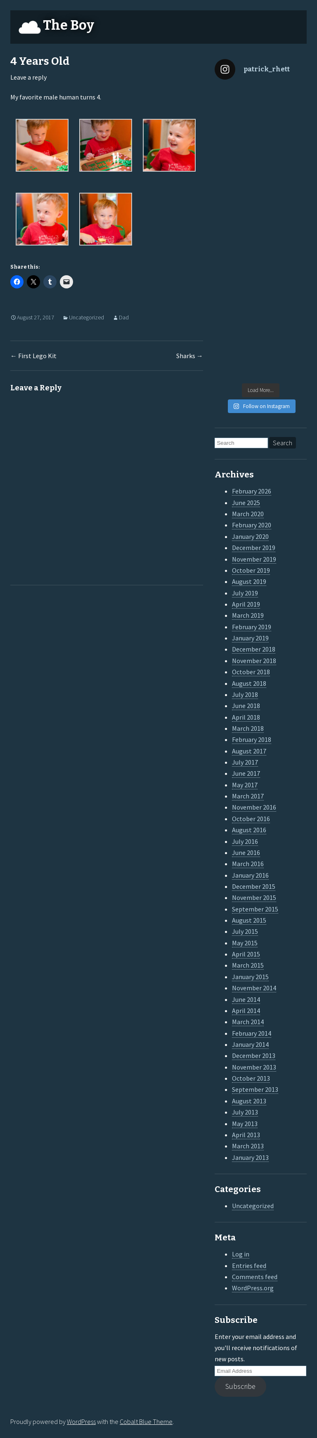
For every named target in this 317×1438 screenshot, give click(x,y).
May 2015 (245, 943)
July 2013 (245, 1112)
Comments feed (254, 1277)
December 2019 (253, 547)
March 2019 (248, 615)
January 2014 (250, 1044)
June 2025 (246, 502)
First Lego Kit (33, 356)
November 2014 (254, 988)
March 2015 (248, 965)
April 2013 (246, 1135)
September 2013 (255, 1089)
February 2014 (251, 1033)
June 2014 (246, 999)
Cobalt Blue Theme (146, 1421)
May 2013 (245, 1123)
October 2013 (251, 1078)
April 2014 (246, 1010)
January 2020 (250, 536)
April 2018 (246, 717)
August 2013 (249, 1101)
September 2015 (255, 909)
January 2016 (250, 875)
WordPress (81, 1421)
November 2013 (254, 1067)
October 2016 (251, 819)
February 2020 (251, 525)
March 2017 (248, 796)
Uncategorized (86, 317)
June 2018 (246, 705)
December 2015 (253, 886)
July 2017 (245, 762)
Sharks (189, 356)
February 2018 (251, 739)
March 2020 (248, 514)
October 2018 (251, 672)
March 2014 (248, 1022)
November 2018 (254, 660)
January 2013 (250, 1157)
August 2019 (249, 581)
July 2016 (245, 841)
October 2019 (251, 570)
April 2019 (246, 604)
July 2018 (245, 694)
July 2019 (245, 593)
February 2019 (251, 627)
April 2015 (246, 954)
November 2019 (254, 559)
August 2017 (249, 751)
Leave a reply (28, 77)
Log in (240, 1254)
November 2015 (254, 897)
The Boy (68, 25)
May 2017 (245, 785)
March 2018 (248, 728)
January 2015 (250, 977)
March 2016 (248, 863)
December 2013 (253, 1055)
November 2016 (254, 807)
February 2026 (251, 491)
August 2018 (249, 683)
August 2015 (249, 920)
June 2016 (246, 852)
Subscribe (240, 1386)
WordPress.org (253, 1288)
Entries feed (249, 1265)
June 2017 (246, 773)
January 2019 (250, 638)
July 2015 (245, 931)
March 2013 (248, 1146)
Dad (124, 317)
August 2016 (249, 830)
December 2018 (253, 649)
